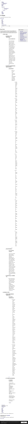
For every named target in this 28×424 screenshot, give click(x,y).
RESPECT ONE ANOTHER (23, 32)
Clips (2, 409)
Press (2, 22)
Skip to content (2, 18)
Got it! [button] (24, 422)
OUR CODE (21, 31)
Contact (3, 23)
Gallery (3, 21)
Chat (2, 411)
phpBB (4, 417)
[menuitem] (3, 2)
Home (2, 19)
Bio (2, 20)
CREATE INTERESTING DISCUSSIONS (23, 33)
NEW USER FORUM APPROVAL (22, 39)
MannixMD (8, 415)
